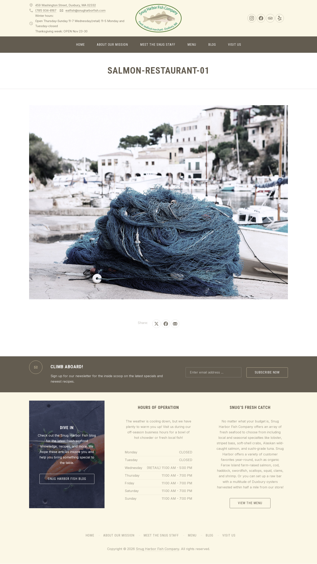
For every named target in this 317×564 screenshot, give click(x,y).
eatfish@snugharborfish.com (86, 10)
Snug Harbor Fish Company (157, 549)
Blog (212, 45)
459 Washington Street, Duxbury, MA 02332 (65, 5)
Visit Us (234, 45)
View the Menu (250, 503)
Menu (191, 45)
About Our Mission (112, 45)
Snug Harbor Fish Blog (67, 479)
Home (80, 45)
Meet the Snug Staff (157, 45)
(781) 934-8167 (45, 10)
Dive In (67, 427)
